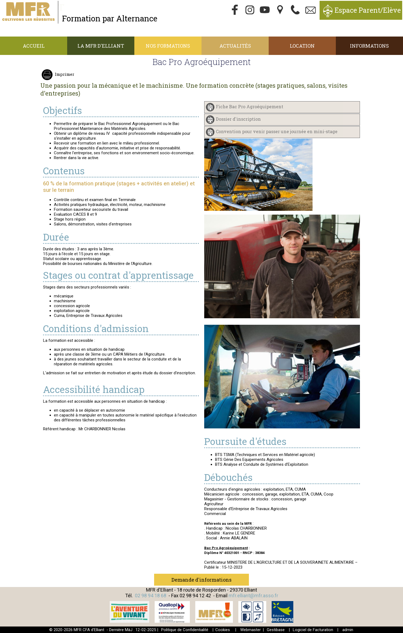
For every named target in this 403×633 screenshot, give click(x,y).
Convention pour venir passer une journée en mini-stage (276, 132)
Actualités (235, 45)
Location (302, 45)
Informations (369, 45)
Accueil (34, 45)
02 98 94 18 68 (150, 595)
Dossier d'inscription (238, 119)
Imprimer (64, 74)
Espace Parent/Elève (367, 10)
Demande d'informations (201, 579)
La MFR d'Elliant (100, 45)
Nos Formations (168, 45)
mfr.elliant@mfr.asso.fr (253, 595)
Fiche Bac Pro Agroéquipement (249, 107)
